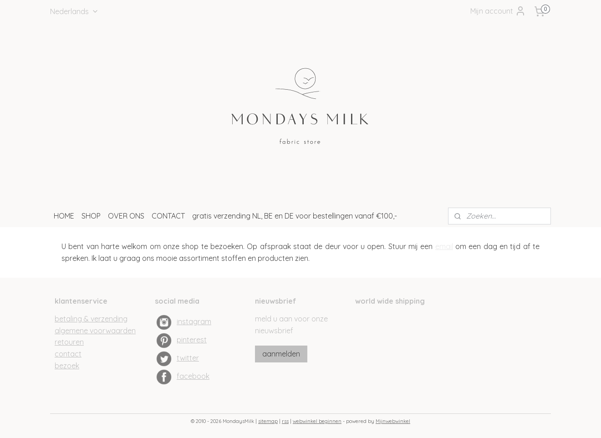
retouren (69, 341)
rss (285, 421)
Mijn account (498, 10)
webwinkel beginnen (317, 421)
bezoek (67, 365)
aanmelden (281, 353)
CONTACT (168, 215)
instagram (194, 321)
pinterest (192, 339)
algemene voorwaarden (95, 330)
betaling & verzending (91, 318)
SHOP (91, 215)
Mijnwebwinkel (393, 421)
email (444, 246)
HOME (64, 215)
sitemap (268, 421)
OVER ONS (126, 215)
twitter (188, 357)
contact (68, 353)
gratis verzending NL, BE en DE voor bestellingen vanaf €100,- (294, 215)
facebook (193, 376)
